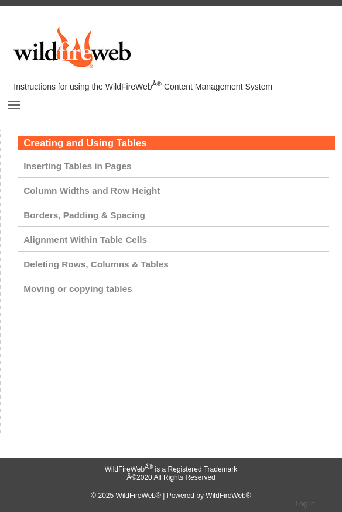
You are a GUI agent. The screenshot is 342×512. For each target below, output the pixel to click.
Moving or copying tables (77, 289)
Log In (304, 504)
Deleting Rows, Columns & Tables (96, 264)
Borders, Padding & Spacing (84, 215)
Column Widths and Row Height (91, 190)
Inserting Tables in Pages (77, 166)
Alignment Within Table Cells (85, 240)
